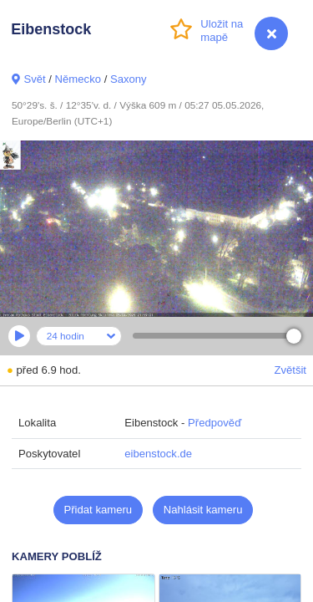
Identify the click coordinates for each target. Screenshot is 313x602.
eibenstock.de (158, 453)
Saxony (128, 79)
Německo (78, 79)
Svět (34, 79)
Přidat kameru (98, 509)
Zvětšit (290, 370)
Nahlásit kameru (203, 509)
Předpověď (214, 422)
